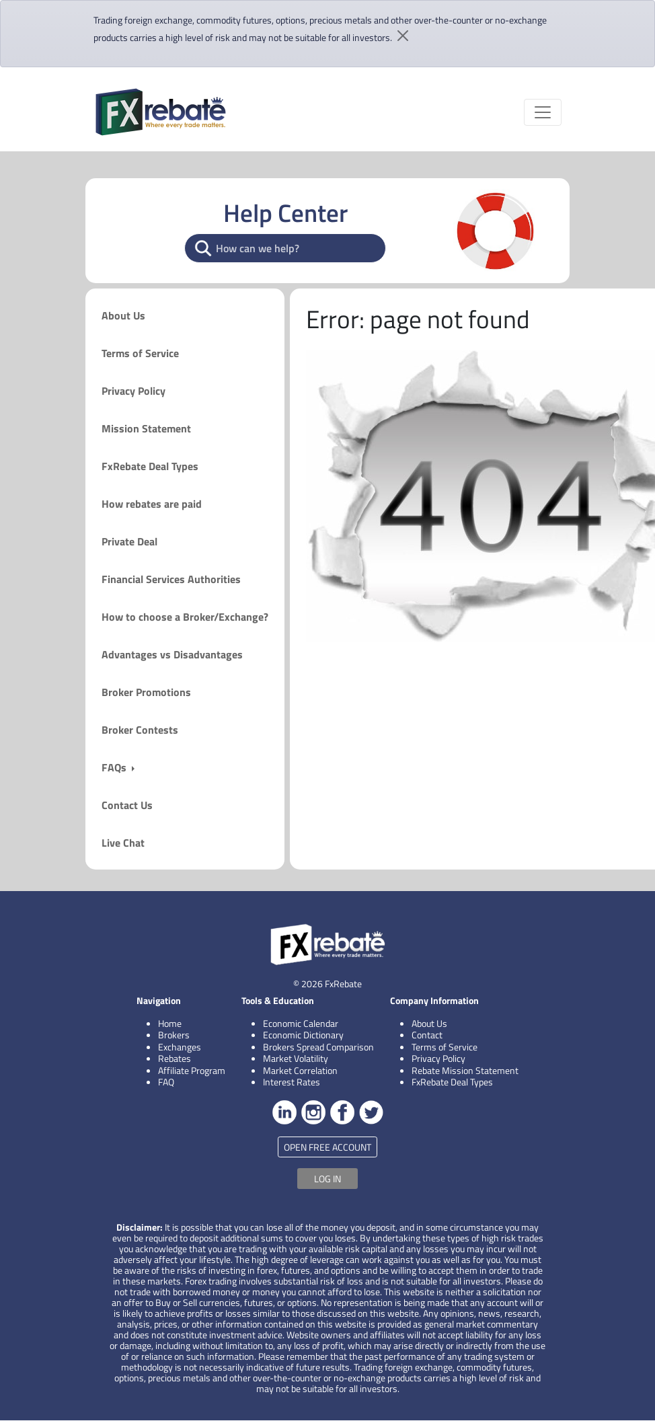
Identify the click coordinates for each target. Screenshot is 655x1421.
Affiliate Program (191, 1070)
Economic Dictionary (303, 1035)
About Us (123, 315)
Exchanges (179, 1047)
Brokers (174, 1035)
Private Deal (129, 541)
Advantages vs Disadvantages (172, 654)
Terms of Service (140, 353)
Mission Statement (146, 428)
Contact (427, 1035)
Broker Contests (140, 730)
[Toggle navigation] (543, 112)
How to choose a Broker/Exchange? (185, 617)
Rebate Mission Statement (465, 1070)
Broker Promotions (146, 692)
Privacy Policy (133, 391)
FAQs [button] (115, 767)
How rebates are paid (152, 504)
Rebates (174, 1058)
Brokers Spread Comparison (318, 1047)
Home (170, 1023)
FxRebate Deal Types (150, 466)
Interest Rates (291, 1082)
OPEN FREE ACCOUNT (327, 1147)
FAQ (166, 1082)
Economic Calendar (300, 1023)
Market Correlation (300, 1070)
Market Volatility (295, 1058)
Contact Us (127, 805)
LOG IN (327, 1179)
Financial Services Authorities (171, 579)
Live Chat (123, 843)
